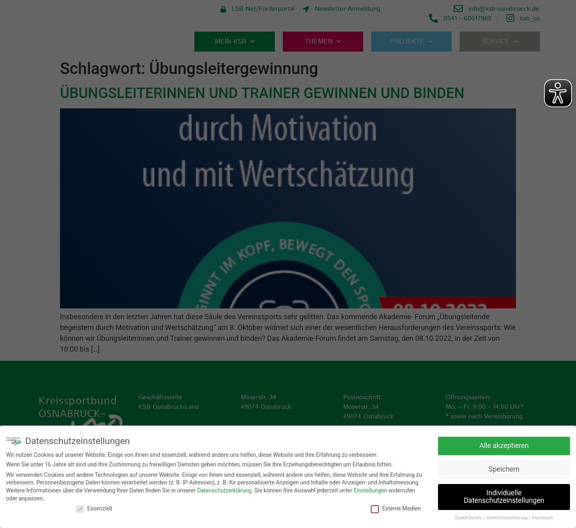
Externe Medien (395, 508)
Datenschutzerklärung (224, 490)
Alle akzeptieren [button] (504, 446)
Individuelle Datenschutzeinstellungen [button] (504, 497)
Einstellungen (370, 490)
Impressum (542, 517)
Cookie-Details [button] (469, 517)
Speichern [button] (503, 469)
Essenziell (94, 508)
